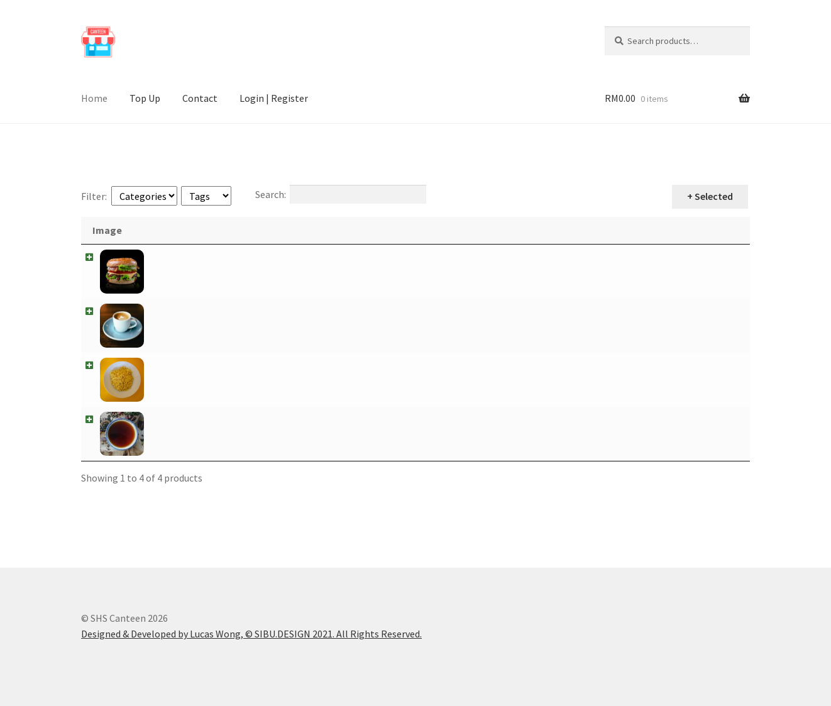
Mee (163, 365)
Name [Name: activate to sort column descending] (172, 230)
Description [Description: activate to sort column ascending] (247, 230)
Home (94, 98)
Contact (199, 98)
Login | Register (273, 98)
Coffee (167, 311)
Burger (169, 257)
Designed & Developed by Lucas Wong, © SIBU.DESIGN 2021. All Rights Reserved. (251, 633)
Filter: (94, 196)
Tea (162, 419)
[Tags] (206, 195)
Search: (340, 194)
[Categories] (144, 195)
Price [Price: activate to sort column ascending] (666, 230)
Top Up (144, 98)
